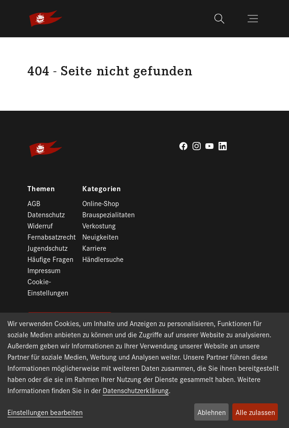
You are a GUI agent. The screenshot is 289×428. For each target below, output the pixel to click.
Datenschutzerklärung (136, 390)
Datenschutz (46, 214)
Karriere (94, 248)
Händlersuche (103, 259)
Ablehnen (211, 412)
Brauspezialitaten (108, 214)
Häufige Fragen (50, 259)
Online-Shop (100, 203)
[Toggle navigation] (254, 19)
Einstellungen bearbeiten (45, 412)
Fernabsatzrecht (51, 236)
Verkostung (99, 225)
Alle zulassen (255, 412)
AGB (33, 203)
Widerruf (40, 225)
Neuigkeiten (100, 236)
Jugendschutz (47, 248)
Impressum (43, 270)
